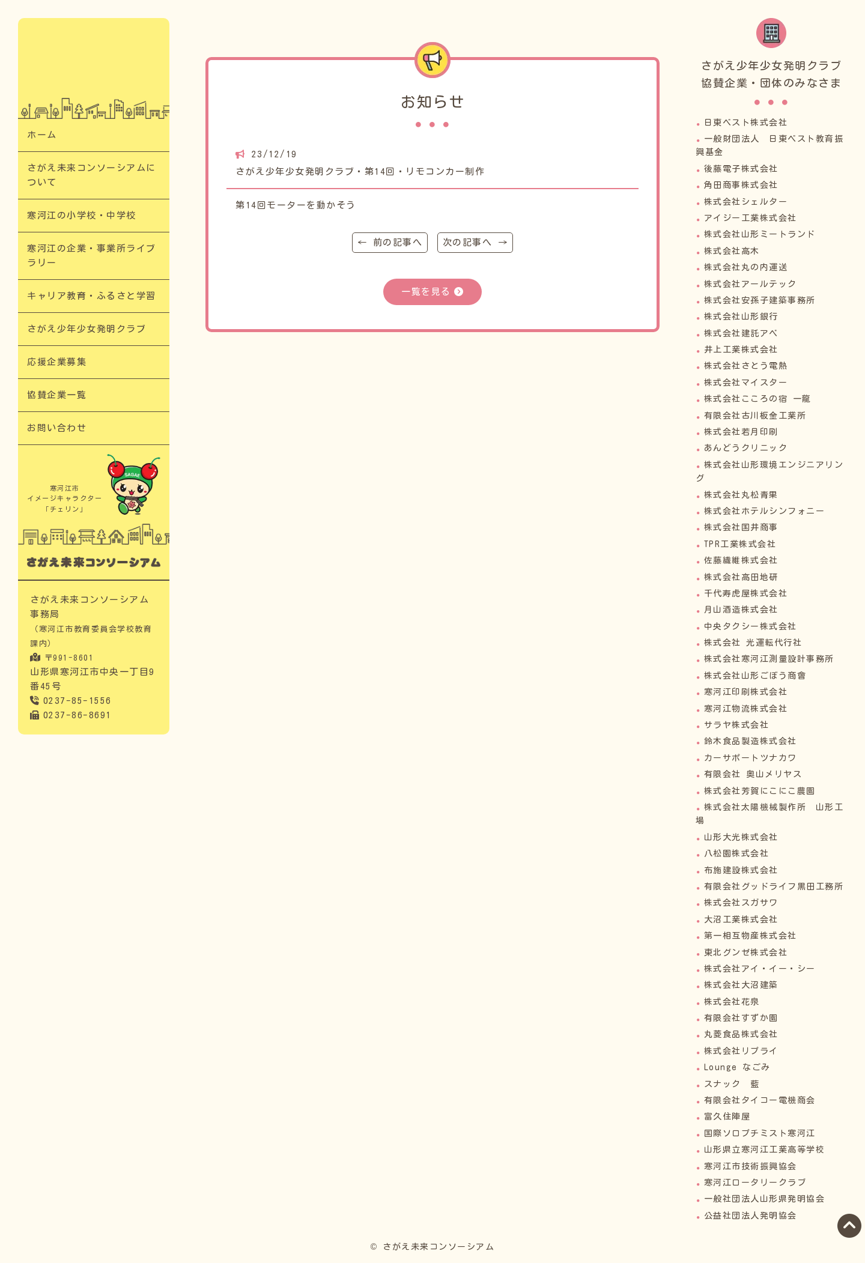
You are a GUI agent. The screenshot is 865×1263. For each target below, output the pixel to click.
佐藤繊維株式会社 (741, 560)
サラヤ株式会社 (736, 725)
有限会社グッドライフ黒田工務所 (774, 886)
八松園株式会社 (736, 853)
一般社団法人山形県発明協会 (764, 1199)
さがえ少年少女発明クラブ (86, 328)
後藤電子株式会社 (741, 169)
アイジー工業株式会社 (750, 218)
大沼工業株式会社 (741, 919)
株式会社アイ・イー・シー (760, 969)
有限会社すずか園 (741, 1018)
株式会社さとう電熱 (746, 366)
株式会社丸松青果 (741, 495)
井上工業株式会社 (741, 349)
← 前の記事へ (390, 242)
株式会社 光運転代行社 (753, 642)
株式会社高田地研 (741, 577)
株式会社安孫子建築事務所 (760, 300)
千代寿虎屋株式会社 (746, 593)
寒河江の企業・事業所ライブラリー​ (91, 255)
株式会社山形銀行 (741, 316)
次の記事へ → (475, 242)
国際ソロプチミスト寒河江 (760, 1133)
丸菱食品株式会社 (741, 1034)
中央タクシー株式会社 (750, 626)
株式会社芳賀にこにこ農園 (760, 791)
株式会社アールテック (750, 284)
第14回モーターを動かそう (295, 205)
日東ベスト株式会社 (746, 122)
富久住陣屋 (727, 1116)
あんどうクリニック (746, 448)
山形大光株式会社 (741, 837)
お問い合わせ (56, 427)
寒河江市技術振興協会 (750, 1166)
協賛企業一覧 (56, 394)
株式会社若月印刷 (741, 432)
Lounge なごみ (737, 1067)
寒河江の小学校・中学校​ (81, 215)
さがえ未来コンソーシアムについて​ (91, 175)
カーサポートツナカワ (750, 758)
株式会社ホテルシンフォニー (764, 511)
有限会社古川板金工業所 (755, 415)
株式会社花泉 (732, 1002)
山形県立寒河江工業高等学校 (764, 1149)
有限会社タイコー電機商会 (760, 1100)
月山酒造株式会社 (741, 609)
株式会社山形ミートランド (760, 234)
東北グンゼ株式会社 (746, 952)
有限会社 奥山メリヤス (753, 774)
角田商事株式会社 (741, 185)
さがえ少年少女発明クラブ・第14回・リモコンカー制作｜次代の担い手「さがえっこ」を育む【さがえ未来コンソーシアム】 (94, 65)
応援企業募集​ (56, 361)
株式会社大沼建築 (741, 985)
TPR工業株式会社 (740, 544)
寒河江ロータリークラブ (755, 1182)
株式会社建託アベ (741, 333)
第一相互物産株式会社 (750, 935)
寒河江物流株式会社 (746, 708)
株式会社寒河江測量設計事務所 (769, 659)
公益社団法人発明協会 (750, 1215)
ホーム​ (42, 134)
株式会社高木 (732, 251)
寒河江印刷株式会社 (746, 692)
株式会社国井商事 (741, 527)
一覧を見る (426, 291)
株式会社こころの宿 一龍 (758, 399)
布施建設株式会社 (741, 870)
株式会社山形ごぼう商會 (755, 675)
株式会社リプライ (741, 1051)
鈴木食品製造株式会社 (750, 741)
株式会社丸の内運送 (746, 267)
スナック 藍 (732, 1084)
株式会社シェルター (746, 202)
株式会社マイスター (746, 382)
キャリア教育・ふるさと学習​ (91, 295)
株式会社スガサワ (741, 902)
